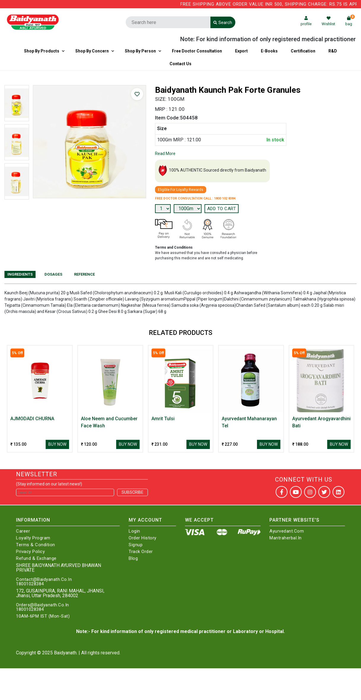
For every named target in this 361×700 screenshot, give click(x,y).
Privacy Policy (30, 551)
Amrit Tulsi (163, 418)
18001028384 (30, 584)
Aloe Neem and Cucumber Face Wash (109, 422)
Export (241, 51)
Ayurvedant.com (286, 531)
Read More (165, 153)
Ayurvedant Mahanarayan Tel (249, 422)
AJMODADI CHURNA (32, 418)
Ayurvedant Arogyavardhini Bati (321, 422)
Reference (84, 274)
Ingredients (20, 274)
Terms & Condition (35, 545)
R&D (332, 51)
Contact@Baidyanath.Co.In (44, 579)
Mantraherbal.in (285, 538)
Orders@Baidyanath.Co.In (42, 605)
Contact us (180, 63)
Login (134, 531)
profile (306, 21)
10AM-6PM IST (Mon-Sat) (43, 616)
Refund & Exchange (36, 558)
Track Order (141, 551)
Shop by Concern (92, 51)
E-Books (269, 51)
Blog (133, 558)
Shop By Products (41, 51)
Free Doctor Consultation (197, 51)
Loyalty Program (33, 538)
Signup (136, 545)
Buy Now (57, 444)
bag (350, 21)
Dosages (53, 274)
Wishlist (328, 21)
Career (23, 531)
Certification (303, 51)
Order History (142, 538)
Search (222, 22)
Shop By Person (140, 51)
